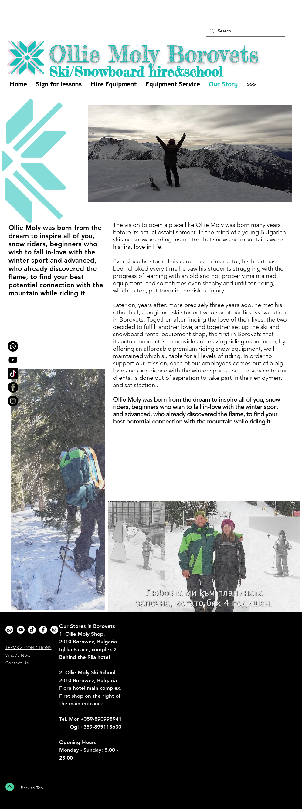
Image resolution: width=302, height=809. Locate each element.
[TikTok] (13, 373)
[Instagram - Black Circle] (13, 401)
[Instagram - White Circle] (54, 630)
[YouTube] (13, 360)
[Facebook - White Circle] (43, 630)
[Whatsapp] (13, 346)
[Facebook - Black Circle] (13, 387)
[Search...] (245, 30)
